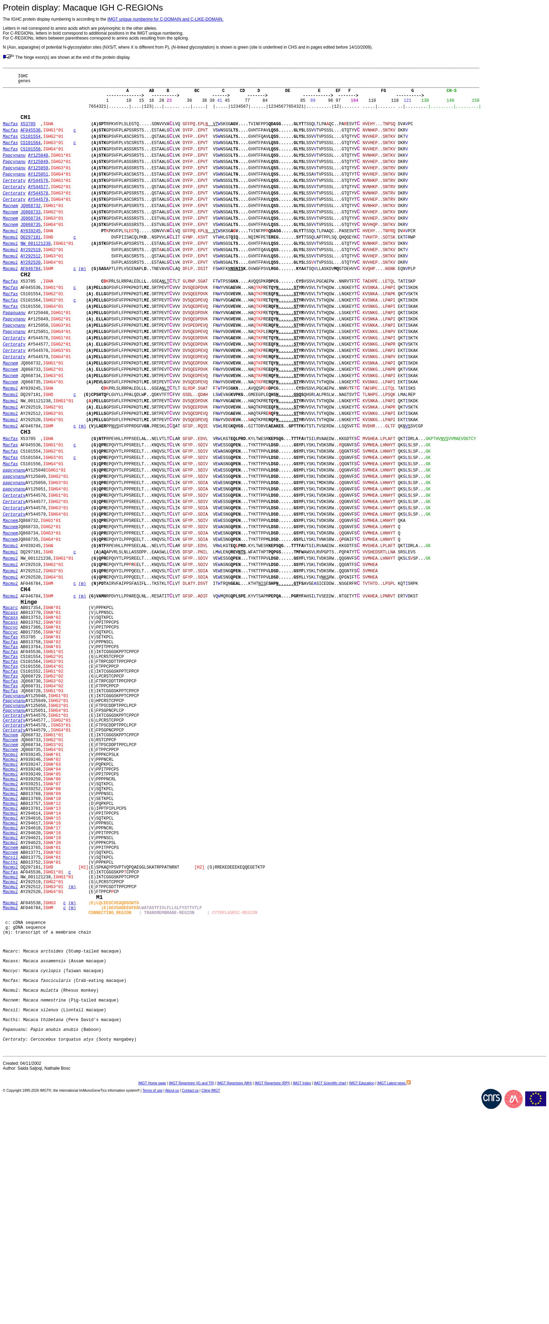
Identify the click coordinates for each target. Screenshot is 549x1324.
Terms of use (152, 1305)
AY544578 (38, 222)
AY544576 (38, 207)
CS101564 (30, 160)
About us (172, 1305)
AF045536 (30, 145)
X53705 (27, 137)
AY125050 (38, 191)
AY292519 (30, 291)
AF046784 (30, 314)
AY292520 (30, 307)
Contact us (190, 1305)
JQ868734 (30, 253)
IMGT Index (302, 1298)
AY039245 (30, 268)
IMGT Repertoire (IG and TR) (191, 1298)
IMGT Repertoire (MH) (234, 1298)
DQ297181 (30, 276)
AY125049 (38, 183)
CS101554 (30, 153)
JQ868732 (30, 237)
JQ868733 (30, 245)
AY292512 (30, 299)
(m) (82, 314)
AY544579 (38, 230)
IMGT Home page (152, 1298)
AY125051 (38, 199)
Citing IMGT (210, 1305)
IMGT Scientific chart (330, 1298)
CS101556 (30, 168)
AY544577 (38, 214)
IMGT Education (361, 1298)
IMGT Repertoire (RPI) (272, 1298)
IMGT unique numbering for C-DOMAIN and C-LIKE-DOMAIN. (165, 19)
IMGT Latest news (394, 1298)
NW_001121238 (35, 283)
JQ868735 (30, 260)
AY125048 (38, 176)
